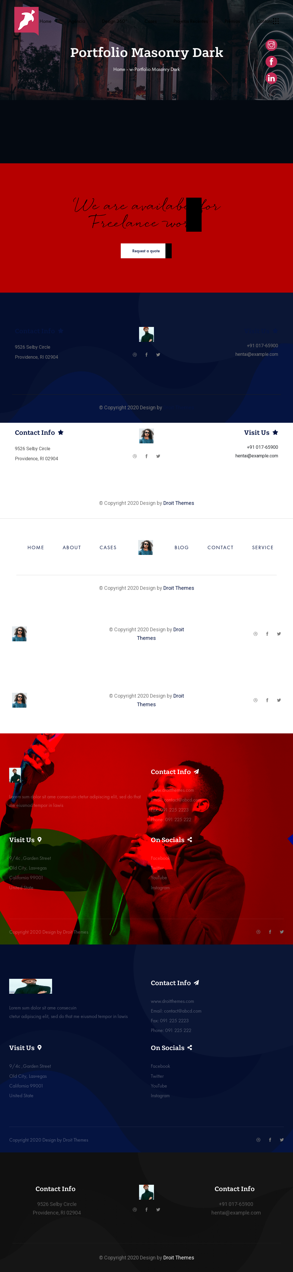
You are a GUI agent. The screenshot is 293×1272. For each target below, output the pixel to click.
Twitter (157, 867)
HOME (35, 547)
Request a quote (129, 251)
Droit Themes (178, 407)
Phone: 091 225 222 (171, 819)
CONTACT (220, 547)
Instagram (160, 887)
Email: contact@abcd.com (176, 799)
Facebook (160, 858)
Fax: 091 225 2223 (170, 809)
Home (119, 69)
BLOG (182, 547)
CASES (108, 547)
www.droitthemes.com (172, 790)
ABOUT (72, 547)
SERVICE (263, 547)
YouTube (159, 877)
